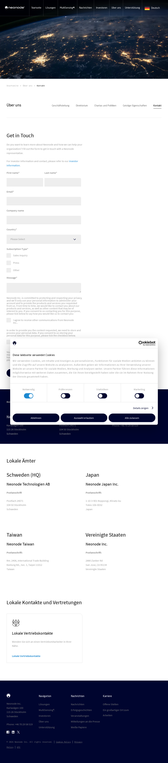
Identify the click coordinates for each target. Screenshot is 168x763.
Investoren (45, 715)
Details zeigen (140, 407)
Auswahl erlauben (84, 418)
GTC (18, 747)
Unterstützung (47, 727)
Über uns (44, 721)
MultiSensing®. (47, 710)
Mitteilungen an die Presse (85, 721)
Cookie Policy (63, 742)
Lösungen (44, 704)
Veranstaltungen (80, 715)
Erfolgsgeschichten (81, 710)
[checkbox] (44, 261)
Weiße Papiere (79, 727)
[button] (36, 8)
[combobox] (155, 8)
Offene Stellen (110, 704)
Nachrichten (77, 704)
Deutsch (152, 8)
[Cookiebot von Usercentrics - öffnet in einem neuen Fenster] (141, 343)
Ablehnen (36, 418)
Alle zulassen (132, 418)
